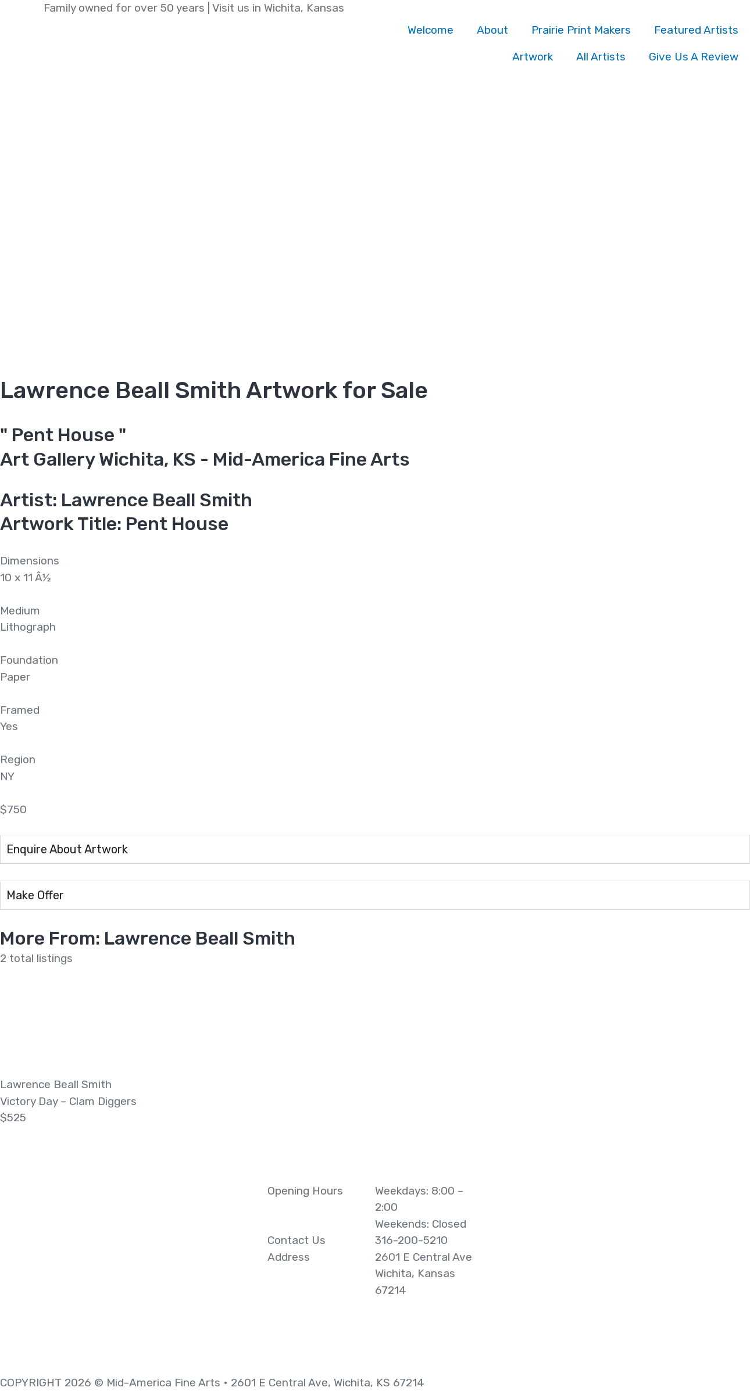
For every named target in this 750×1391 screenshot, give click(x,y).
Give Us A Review (693, 56)
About (492, 30)
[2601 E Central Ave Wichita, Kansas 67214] (625, 1270)
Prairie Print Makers (581, 30)
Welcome (430, 30)
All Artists (601, 56)
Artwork (532, 56)
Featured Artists (696, 30)
